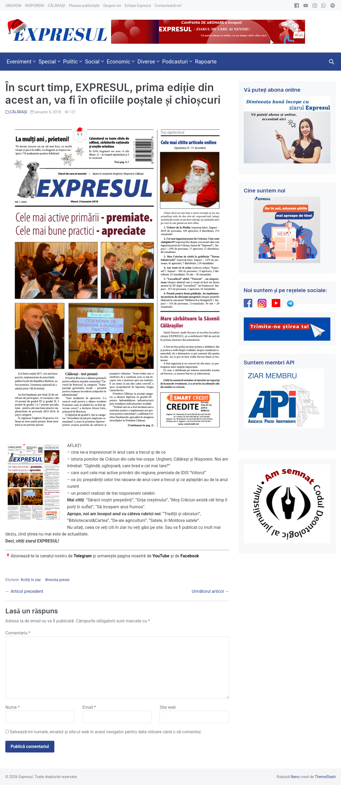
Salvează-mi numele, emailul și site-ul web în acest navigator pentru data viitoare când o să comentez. (106, 731)
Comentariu (17, 632)
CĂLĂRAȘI (18, 112)
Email (89, 707)
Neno (295, 777)
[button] (332, 62)
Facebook (190, 555)
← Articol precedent (24, 591)
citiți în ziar (32, 580)
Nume (12, 707)
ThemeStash (325, 777)
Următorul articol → (210, 591)
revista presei (58, 580)
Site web (168, 707)
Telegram (83, 555)
